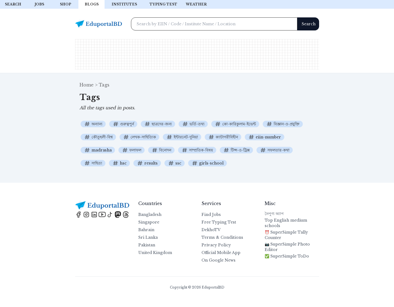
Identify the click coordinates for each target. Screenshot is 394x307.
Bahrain (146, 229)
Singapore (148, 222)
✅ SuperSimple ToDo (287, 256)
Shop (65, 4)
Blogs (92, 4)
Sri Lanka (148, 237)
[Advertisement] (197, 54)
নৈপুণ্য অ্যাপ (274, 213)
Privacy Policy (216, 245)
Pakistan (146, 245)
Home (87, 85)
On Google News (218, 260)
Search (13, 4)
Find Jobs (211, 214)
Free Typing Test (218, 222)
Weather (196, 4)
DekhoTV (211, 229)
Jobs (39, 4)
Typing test (163, 4)
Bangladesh (149, 214)
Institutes (124, 4)
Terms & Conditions (222, 237)
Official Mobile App (220, 252)
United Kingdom (155, 252)
